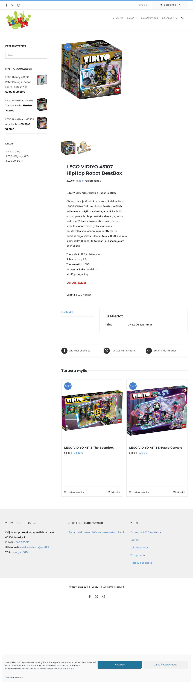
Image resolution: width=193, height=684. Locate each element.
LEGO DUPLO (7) (15, 160)
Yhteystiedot (138, 555)
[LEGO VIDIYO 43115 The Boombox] (92, 411)
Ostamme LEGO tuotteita (145, 532)
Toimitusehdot (139, 547)
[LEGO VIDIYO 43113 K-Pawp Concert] (157, 411)
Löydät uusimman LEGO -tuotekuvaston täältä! (96, 532)
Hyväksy (120, 664)
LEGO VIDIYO (83, 294)
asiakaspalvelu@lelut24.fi (35, 547)
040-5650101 (23, 542)
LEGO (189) (14, 151)
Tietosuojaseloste (14, 677)
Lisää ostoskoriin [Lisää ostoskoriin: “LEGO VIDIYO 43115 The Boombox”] (75, 492)
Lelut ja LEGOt (20, 552)
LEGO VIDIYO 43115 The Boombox (89, 447)
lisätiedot (115, 492)
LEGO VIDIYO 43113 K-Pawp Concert (155, 447)
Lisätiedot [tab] (67, 312)
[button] (182, 17)
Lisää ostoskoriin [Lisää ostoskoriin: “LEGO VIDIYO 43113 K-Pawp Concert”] (140, 492)
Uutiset (134, 539)
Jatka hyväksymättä (165, 664)
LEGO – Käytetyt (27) (17, 156)
